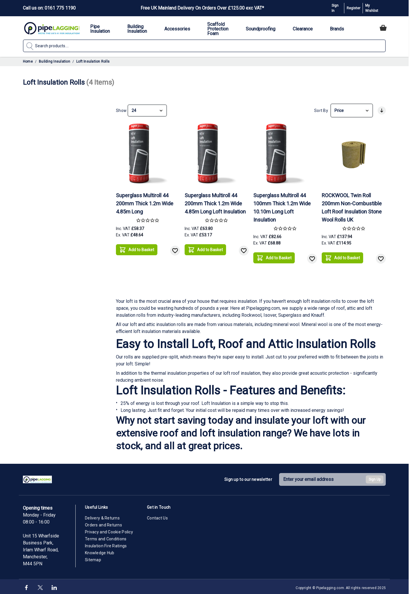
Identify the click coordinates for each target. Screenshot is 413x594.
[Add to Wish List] (175, 249)
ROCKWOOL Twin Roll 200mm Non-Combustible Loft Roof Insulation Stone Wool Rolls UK (352, 206)
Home (28, 61)
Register (353, 8)
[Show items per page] (147, 110)
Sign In (335, 8)
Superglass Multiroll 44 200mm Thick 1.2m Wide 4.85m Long (144, 202)
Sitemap (93, 558)
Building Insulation (54, 61)
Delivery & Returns (102, 516)
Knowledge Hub (99, 551)
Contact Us (157, 516)
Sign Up (375, 478)
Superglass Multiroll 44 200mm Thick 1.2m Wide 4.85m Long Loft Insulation (215, 202)
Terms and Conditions (106, 537)
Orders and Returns (103, 523)
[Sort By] (351, 110)
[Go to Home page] (52, 28)
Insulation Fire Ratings (106, 544)
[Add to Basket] (136, 247)
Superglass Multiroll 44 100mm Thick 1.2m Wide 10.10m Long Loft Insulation (282, 206)
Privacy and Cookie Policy (109, 530)
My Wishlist (371, 8)
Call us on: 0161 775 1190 (49, 8)
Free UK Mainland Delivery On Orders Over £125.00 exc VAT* (202, 8)
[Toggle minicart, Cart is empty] (383, 28)
